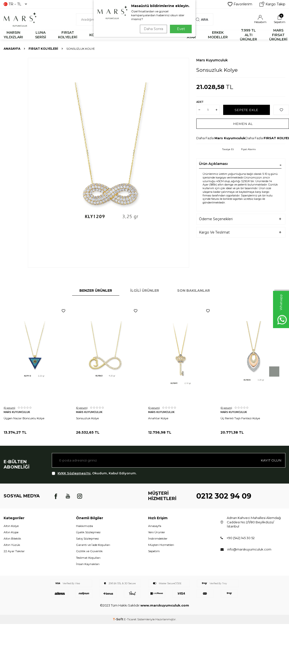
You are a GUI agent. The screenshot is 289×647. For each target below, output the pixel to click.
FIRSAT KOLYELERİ (67, 34)
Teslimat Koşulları (88, 557)
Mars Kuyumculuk (212, 60)
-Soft (118, 619)
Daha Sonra (152, 29)
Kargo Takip (272, 4)
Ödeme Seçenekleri (216, 219)
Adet (200, 102)
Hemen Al (242, 123)
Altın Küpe (11, 532)
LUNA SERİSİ (40, 34)
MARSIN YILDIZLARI (13, 34)
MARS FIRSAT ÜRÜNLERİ (278, 35)
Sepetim (154, 551)
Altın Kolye (11, 526)
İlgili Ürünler (144, 290)
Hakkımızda (84, 526)
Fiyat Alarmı (248, 149)
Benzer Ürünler (95, 290)
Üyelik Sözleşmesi (88, 532)
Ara (202, 19)
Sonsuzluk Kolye (87, 418)
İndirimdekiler (157, 538)
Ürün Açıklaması (213, 164)
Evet (181, 29)
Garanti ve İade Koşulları (93, 545)
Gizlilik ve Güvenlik (89, 551)
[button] (274, 371)
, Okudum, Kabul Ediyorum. (94, 473)
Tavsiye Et (228, 149)
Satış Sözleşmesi (87, 538)
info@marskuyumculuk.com (249, 549)
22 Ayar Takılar (14, 551)
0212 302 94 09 (223, 496)
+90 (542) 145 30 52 (241, 538)
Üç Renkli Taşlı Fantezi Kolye (240, 418)
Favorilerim (240, 4)
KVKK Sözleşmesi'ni (74, 473)
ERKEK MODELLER (218, 34)
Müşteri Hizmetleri (161, 545)
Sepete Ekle (246, 109)
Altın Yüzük (12, 545)
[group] (108, 162)
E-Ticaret (130, 619)
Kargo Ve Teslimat (214, 232)
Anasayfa (12, 48)
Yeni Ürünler (156, 532)
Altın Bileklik (12, 538)
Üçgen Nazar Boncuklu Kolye (24, 418)
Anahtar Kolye (158, 418)
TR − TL (15, 4)
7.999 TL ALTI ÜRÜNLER (248, 35)
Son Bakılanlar (193, 290)
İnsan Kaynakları (87, 564)
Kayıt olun (270, 460)
